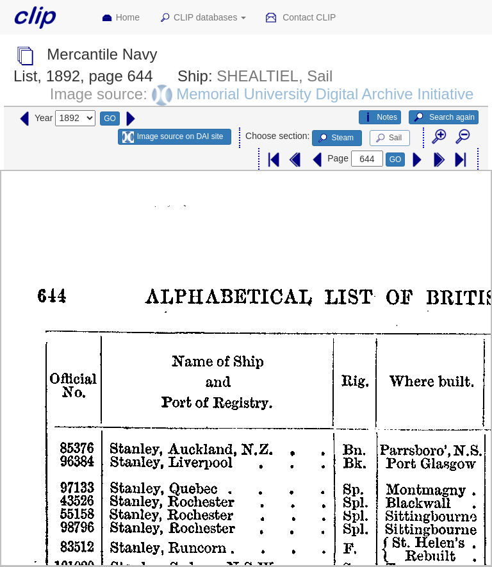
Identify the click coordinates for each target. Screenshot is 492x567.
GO (110, 118)
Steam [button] (335, 138)
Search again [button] (444, 117)
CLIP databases (202, 18)
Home (120, 18)
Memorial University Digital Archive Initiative (324, 94)
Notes (380, 117)
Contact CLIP (300, 18)
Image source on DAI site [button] (172, 137)
